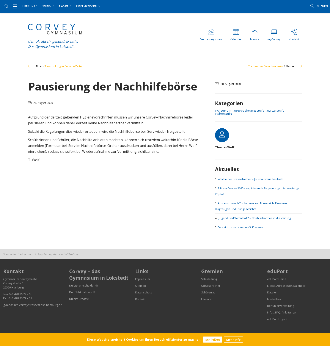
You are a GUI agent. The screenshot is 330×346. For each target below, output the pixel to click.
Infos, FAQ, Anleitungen (282, 312)
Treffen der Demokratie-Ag (265, 66)
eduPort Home (276, 279)
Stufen (47, 6)
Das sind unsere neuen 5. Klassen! (240, 227)
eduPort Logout (277, 319)
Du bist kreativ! (79, 299)
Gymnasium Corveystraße (20, 279)
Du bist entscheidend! (83, 285)
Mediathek (274, 299)
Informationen (86, 6)
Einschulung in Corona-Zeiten (64, 66)
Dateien (272, 292)
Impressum (142, 279)
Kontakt (140, 299)
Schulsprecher (210, 286)
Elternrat (206, 299)
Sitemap (140, 286)
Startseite (9, 254)
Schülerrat (208, 292)
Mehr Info (233, 339)
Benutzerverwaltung (280, 306)
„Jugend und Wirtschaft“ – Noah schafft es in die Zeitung (254, 218)
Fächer (64, 6)
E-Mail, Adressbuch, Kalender (286, 286)
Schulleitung (209, 279)
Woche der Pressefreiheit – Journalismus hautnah (250, 179)
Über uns (28, 6)
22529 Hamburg (13, 287)
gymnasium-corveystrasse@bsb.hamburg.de (32, 305)
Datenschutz (143, 292)
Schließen (212, 339)
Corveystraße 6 (13, 283)
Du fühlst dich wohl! (82, 292)
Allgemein (26, 254)
